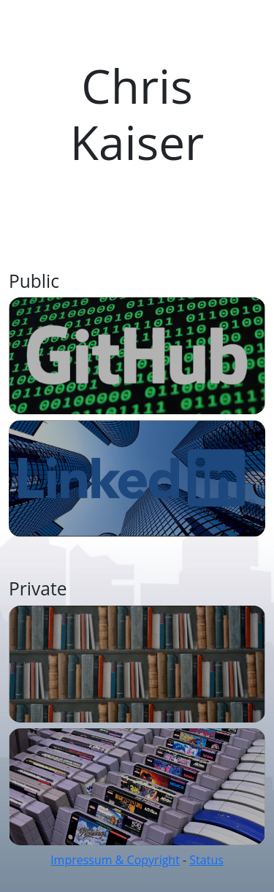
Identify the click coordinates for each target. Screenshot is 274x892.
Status (206, 860)
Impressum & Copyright (115, 860)
